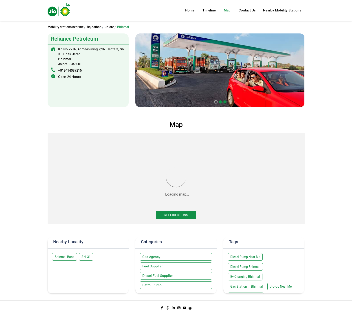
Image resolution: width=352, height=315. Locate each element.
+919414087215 (70, 70)
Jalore (109, 27)
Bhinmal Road (65, 257)
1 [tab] (215, 101)
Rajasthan (94, 27)
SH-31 (86, 257)
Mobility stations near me (66, 27)
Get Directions (176, 215)
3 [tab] (224, 101)
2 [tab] (220, 101)
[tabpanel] (220, 70)
